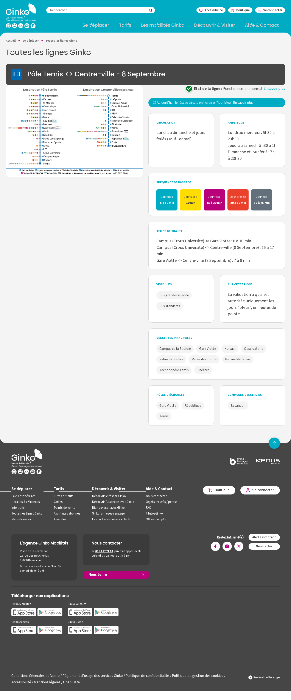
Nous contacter (153, 499)
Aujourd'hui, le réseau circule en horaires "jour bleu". (203, 105)
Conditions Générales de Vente (36, 678)
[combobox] (105, 10)
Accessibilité (21, 685)
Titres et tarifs (62, 499)
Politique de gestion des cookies (201, 678)
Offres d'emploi (153, 522)
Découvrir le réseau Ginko (107, 499)
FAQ (145, 511)
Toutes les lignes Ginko (26, 517)
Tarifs (58, 491)
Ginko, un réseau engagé (106, 517)
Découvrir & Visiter (106, 491)
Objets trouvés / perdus (158, 505)
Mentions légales (47, 685)
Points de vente (63, 511)
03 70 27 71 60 (104, 554)
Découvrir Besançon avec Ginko (110, 505)
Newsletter (263, 549)
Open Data (72, 685)
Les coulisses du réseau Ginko (110, 522)
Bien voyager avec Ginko (106, 511)
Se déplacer (21, 491)
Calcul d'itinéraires (23, 499)
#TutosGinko (151, 517)
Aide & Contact (156, 491)
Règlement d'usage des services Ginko (94, 678)
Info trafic (17, 511)
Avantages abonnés (66, 517)
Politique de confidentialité (150, 678)
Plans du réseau (21, 522)
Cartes (57, 505)
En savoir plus (274, 91)
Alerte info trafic (264, 540)
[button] (74, 134)
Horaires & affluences (25, 505)
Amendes (59, 522)
